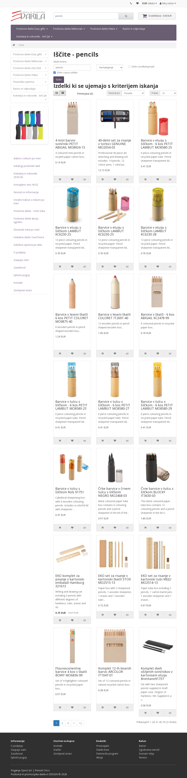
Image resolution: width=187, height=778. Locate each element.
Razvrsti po (114, 93)
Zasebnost (20, 267)
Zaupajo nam (21, 260)
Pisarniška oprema (30, 82)
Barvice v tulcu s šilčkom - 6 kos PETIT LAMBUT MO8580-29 (157, 405)
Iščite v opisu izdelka (65, 72)
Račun (142, 745)
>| (80, 723)
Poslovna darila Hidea (103, 28)
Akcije (99, 757)
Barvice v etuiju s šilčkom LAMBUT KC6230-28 (154, 231)
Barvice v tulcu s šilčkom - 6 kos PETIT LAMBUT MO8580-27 (114, 405)
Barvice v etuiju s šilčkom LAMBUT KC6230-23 (68, 231)
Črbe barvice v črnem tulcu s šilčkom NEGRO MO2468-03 (114, 492)
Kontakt (18, 282)
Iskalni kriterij (59, 61)
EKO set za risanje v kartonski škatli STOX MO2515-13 (114, 579)
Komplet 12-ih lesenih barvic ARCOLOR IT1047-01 (114, 671)
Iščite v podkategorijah (141, 66)
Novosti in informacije (26, 192)
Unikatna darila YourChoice (29, 237)
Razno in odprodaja (134, 28)
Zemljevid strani (23, 290)
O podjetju (20, 252)
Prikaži (155, 93)
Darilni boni (102, 749)
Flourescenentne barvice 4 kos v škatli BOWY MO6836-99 (71, 671)
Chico (47, 770)
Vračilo (57, 749)
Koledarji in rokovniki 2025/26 (25, 175)
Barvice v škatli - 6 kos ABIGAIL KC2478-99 (157, 316)
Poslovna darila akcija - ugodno (27, 220)
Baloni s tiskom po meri (27, 158)
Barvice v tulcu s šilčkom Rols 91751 (69, 490)
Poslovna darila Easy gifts (32, 28)
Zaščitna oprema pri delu (28, 244)
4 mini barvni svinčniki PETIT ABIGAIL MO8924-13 (70, 143)
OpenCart (26, 770)
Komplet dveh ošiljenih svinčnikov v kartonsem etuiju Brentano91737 (157, 673)
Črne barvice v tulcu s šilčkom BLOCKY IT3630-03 (157, 492)
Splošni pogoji (22, 275)
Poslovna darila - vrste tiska (29, 211)
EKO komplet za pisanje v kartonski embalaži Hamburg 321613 (69, 581)
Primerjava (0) (85, 93)
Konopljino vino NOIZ (26, 184)
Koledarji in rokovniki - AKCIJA (34, 36)
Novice (143, 757)
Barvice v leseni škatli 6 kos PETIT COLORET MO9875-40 (71, 318)
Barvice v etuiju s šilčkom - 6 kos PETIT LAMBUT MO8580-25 (157, 143)
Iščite (21, 45)
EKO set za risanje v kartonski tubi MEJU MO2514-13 (156, 579)
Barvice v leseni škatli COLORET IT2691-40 (114, 316)
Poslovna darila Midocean (69, 28)
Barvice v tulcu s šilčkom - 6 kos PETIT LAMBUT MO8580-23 (71, 405)
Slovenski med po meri (26, 229)
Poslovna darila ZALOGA (30, 68)
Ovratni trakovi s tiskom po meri (29, 201)
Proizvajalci (102, 745)
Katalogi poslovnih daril (27, 166)
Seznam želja (146, 753)
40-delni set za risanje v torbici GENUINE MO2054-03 (114, 143)
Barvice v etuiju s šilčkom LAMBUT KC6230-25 (111, 231)
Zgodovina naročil (149, 749)
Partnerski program (107, 753)
